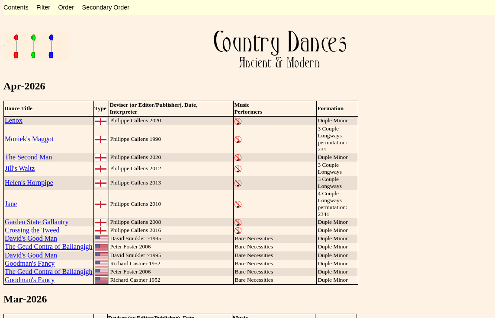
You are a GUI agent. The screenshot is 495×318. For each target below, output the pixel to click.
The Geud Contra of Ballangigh (49, 246)
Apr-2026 (24, 86)
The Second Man (28, 157)
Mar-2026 (25, 299)
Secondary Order (106, 7)
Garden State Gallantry (37, 222)
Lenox (13, 120)
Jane (11, 203)
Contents (16, 7)
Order (66, 7)
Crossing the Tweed (32, 230)
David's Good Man (31, 238)
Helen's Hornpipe (29, 182)
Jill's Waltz (20, 168)
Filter (43, 7)
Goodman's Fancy (30, 263)
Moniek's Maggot (29, 139)
